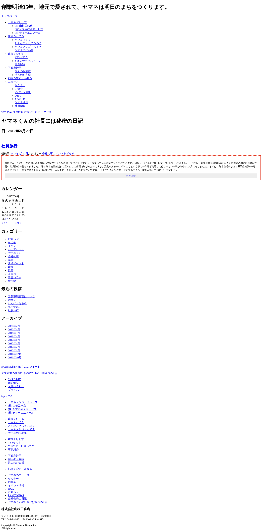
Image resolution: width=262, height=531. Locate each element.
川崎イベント (16, 263)
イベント (13, 245)
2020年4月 (14, 329)
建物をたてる (16, 36)
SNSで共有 (14, 379)
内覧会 (19, 88)
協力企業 (6, 112)
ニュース (13, 81)
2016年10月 (14, 357)
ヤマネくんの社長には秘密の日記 (28, 502)
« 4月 (5, 222)
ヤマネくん (14, 252)
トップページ (9, 16)
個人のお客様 (23, 71)
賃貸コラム (14, 277)
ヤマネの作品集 (24, 50)
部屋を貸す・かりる (20, 78)
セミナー (20, 85)
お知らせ (20, 98)
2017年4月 (14, 343)
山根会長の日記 (48, 373)
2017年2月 (14, 347)
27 (6, 219)
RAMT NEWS (16, 495)
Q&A (18, 95)
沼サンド (13, 300)
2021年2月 (14, 326)
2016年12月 (14, 354)
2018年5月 (14, 333)
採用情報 (18, 112)
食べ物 (12, 281)
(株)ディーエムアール (28, 32)
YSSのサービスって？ (28, 60)
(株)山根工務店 (24, 25)
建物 (10, 267)
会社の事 (47, 153)
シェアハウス (16, 249)
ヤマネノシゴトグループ (22, 402)
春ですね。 (14, 307)
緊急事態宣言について (21, 296)
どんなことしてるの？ (28, 43)
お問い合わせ (32, 112)
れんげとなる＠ (17, 303)
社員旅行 (9, 146)
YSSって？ (21, 57)
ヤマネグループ (17, 22)
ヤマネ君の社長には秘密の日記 (20, 373)
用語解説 (13, 382)
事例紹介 (20, 64)
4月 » (18, 222)
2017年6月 (14, 340)
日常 (10, 270)
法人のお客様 (23, 74)
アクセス (46, 112)
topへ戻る (7, 396)
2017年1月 (14, 350)
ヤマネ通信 (21, 102)
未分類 (12, 274)
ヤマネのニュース (18, 475)
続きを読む (131, 176)
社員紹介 (20, 105)
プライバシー (16, 389)
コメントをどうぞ (63, 153)
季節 (10, 259)
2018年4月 (14, 336)
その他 (12, 242)
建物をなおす (16, 53)
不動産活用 (14, 67)
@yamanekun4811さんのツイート (20, 366)
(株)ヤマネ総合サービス (29, 29)
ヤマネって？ (23, 39)
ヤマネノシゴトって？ (28, 46)
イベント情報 (23, 92)
